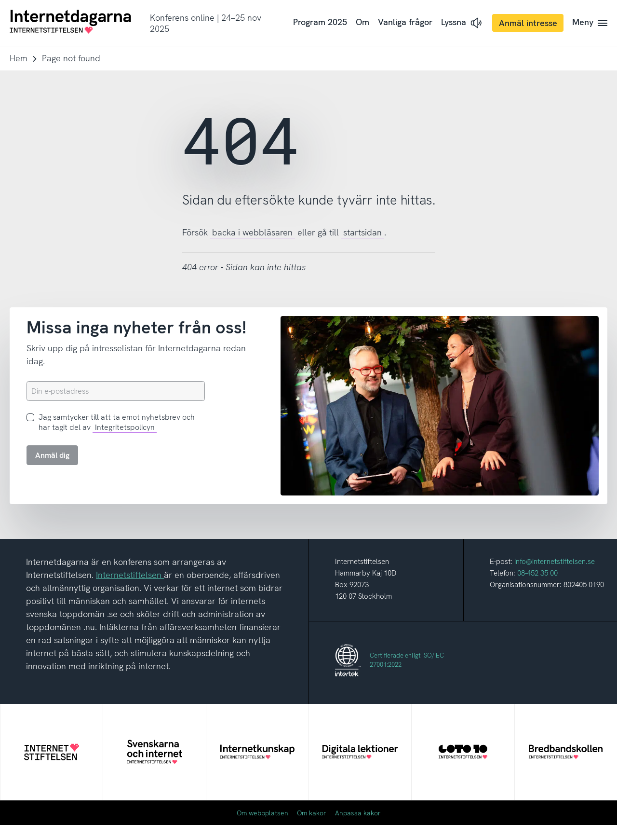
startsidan (362, 232)
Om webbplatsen (262, 813)
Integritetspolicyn (125, 427)
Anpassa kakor (358, 813)
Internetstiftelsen (130, 574)
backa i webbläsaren (252, 232)
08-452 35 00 (537, 573)
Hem (18, 58)
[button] (462, 23)
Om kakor (311, 813)
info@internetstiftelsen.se (554, 561)
